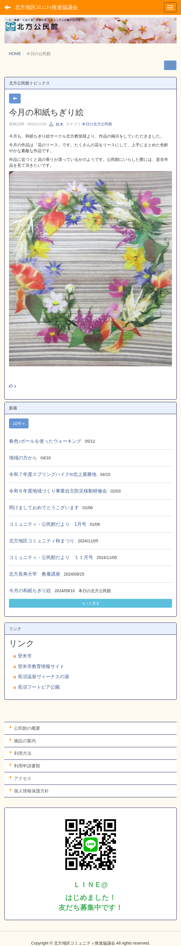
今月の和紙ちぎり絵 (30, 590)
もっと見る (90, 603)
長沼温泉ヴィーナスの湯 (43, 676)
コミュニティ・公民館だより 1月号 (47, 524)
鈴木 (56, 124)
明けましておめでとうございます (44, 507)
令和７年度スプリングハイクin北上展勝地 (52, 474)
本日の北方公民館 (97, 124)
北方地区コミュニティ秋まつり (41, 540)
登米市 (25, 655)
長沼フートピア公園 (39, 687)
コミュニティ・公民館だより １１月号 (51, 557)
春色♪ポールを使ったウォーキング (45, 441)
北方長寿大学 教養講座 (34, 574)
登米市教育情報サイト (41, 666)
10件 (19, 423)
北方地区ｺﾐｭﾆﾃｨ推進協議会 (46, 7)
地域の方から (23, 457)
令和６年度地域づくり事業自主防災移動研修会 (58, 490)
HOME (15, 53)
